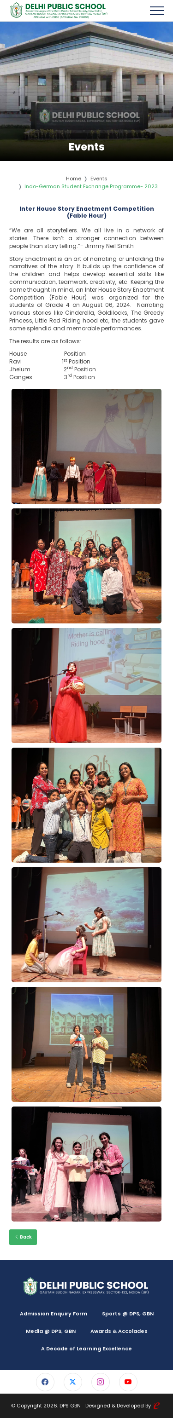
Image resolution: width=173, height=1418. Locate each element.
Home (73, 178)
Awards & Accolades (119, 1331)
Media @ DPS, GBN (51, 1331)
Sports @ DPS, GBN (128, 1313)
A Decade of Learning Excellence (86, 1348)
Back (23, 1237)
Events (98, 178)
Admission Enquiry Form (53, 1313)
